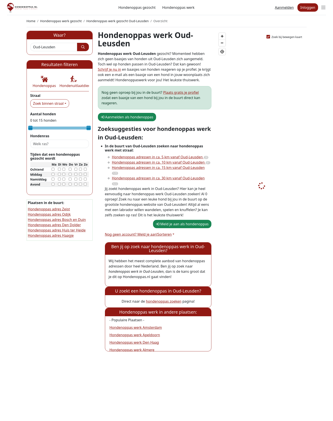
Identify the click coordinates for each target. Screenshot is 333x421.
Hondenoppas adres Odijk (49, 214)
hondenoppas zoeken (163, 301)
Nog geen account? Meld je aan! (131, 234)
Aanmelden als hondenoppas (127, 117)
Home (31, 21)
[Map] (261, 199)
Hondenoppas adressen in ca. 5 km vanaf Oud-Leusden (160, 157)
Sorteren (164, 234)
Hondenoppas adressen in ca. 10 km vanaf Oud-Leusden (161, 162)
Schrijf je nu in (109, 69)
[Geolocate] (222, 51)
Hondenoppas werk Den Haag (134, 342)
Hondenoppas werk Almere (132, 349)
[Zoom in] (222, 36)
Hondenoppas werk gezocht (61, 21)
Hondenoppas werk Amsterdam (136, 327)
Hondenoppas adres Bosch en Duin (57, 219)
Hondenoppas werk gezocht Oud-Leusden (117, 21)
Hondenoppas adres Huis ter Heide (57, 230)
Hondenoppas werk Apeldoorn (135, 334)
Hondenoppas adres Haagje (51, 235)
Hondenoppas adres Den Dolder (54, 224)
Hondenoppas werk (178, 7)
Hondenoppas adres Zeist (49, 209)
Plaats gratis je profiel (181, 92)
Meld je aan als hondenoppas (182, 224)
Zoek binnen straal (48, 103)
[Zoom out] (222, 43)
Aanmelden (284, 7)
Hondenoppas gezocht (137, 7)
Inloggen (307, 7)
